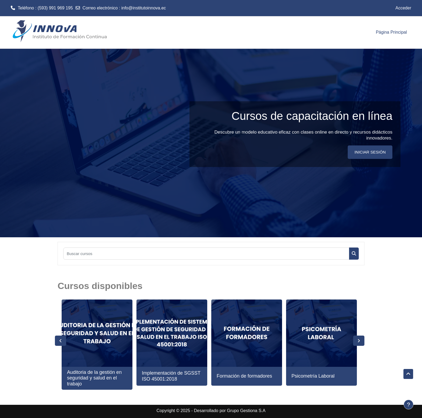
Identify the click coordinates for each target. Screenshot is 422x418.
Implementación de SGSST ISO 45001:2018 (171, 376)
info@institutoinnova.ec (143, 8)
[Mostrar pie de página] (408, 404)
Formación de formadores (244, 376)
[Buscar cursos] (206, 254)
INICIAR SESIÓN (370, 152)
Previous (60, 341)
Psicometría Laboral (313, 376)
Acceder (403, 8)
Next (358, 341)
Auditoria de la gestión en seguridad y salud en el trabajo (94, 378)
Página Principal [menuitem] (391, 32)
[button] (408, 374)
